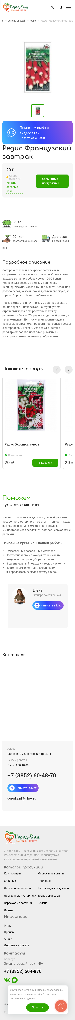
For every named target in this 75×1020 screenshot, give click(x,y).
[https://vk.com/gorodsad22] (7, 982)
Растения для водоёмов (53, 888)
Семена (42, 903)
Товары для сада (49, 895)
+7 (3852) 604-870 (23, 971)
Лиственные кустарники (20, 895)
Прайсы (9, 932)
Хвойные (10, 880)
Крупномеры (12, 873)
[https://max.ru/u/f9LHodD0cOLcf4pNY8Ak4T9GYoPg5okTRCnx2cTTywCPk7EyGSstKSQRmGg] (15, 982)
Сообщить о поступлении (50, 183)
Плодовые (44, 880)
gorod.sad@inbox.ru (21, 798)
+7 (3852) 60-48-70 (31, 775)
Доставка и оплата (16, 945)
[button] (57, 370)
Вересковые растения (18, 903)
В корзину (45, 462)
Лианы (8, 910)
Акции (8, 938)
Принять (37, 1007)
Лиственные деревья (18, 888)
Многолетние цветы (51, 873)
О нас (7, 925)
